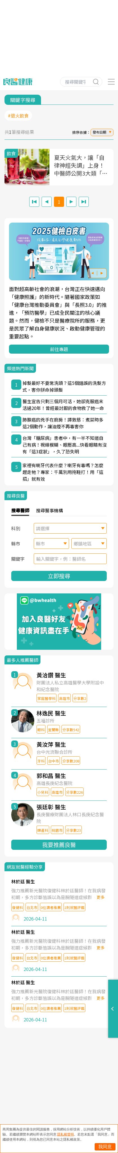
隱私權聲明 (65, 1134)
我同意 (105, 1146)
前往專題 (59, 349)
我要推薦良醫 (59, 845)
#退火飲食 (18, 115)
